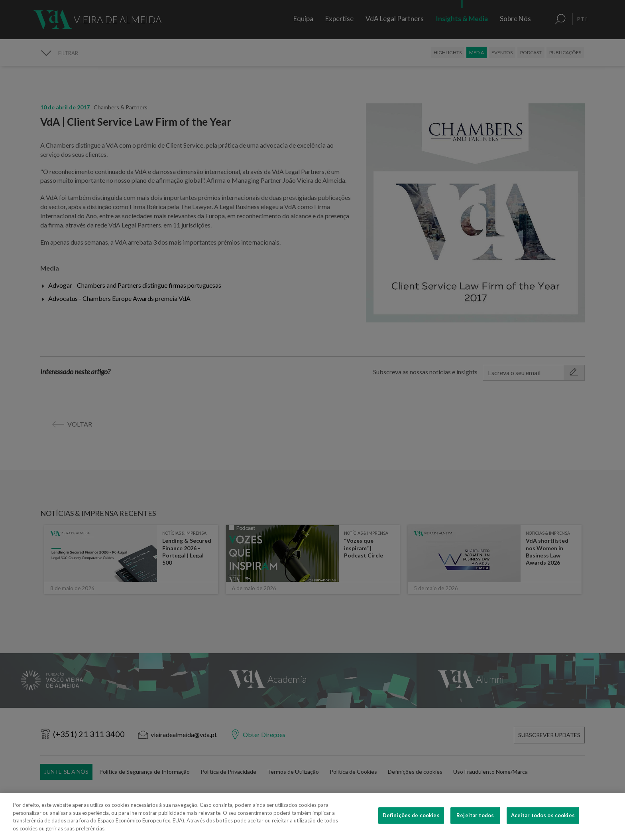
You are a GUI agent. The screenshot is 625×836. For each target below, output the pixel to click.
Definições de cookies (411, 826)
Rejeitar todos (475, 826)
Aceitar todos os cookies (543, 826)
